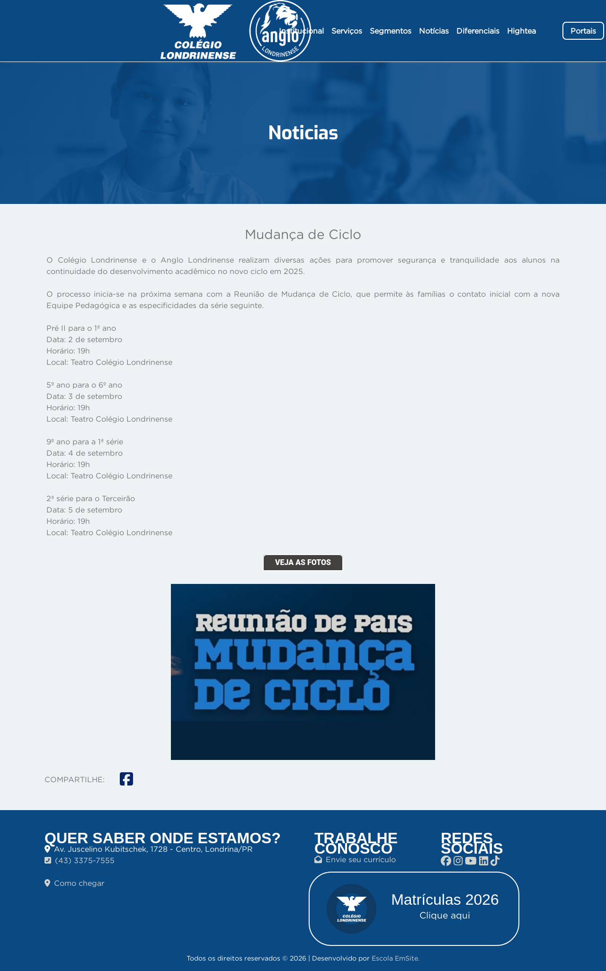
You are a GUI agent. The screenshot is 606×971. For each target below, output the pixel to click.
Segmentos (390, 30)
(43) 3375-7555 (80, 860)
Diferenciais (477, 30)
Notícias (434, 30)
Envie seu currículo (355, 859)
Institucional (301, 30)
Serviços (346, 30)
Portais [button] (583, 30)
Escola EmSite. (395, 958)
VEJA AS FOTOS (303, 562)
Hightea (521, 30)
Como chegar (74, 883)
